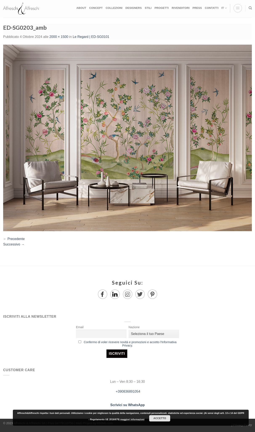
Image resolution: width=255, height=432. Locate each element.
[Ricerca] (250, 8)
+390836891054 (127, 391)
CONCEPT (96, 7)
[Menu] (238, 8)
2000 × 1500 (58, 37)
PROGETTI (161, 7)
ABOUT (81, 7)
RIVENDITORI (181, 7)
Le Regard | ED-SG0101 (91, 37)
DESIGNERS (133, 7)
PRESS (197, 7)
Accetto (159, 418)
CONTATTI (212, 7)
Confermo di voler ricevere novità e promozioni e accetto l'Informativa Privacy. (130, 343)
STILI (148, 7)
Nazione (134, 327)
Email (80, 327)
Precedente (14, 239)
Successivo (13, 244)
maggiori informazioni (132, 419)
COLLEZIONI (114, 7)
